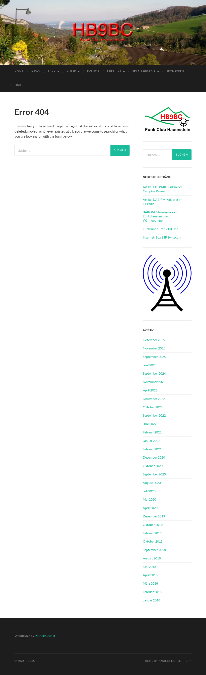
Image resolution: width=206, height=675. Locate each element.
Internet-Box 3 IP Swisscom (162, 237)
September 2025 (154, 356)
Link (17, 84)
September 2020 (154, 474)
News (35, 71)
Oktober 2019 (153, 524)
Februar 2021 (152, 449)
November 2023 (154, 382)
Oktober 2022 (153, 407)
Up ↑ (188, 660)
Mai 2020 (149, 499)
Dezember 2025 (154, 340)
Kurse (71, 71)
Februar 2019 (152, 533)
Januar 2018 (151, 600)
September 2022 (154, 415)
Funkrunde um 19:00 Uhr (160, 229)
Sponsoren (175, 71)
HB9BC (30, 660)
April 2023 (150, 390)
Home (18, 71)
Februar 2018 (152, 592)
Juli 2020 (149, 491)
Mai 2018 (149, 566)
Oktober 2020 (153, 466)
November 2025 (154, 348)
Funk (52, 71)
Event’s (93, 71)
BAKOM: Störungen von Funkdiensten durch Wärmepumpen (160, 216)
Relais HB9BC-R (144, 71)
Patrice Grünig (45, 635)
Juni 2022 (150, 424)
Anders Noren (170, 660)
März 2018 (150, 583)
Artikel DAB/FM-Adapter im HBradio (162, 202)
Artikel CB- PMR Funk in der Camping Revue (162, 189)
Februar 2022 (152, 432)
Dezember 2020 (154, 457)
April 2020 (150, 508)
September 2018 (154, 550)
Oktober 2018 (153, 541)
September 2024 (154, 373)
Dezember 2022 (154, 398)
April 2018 (150, 575)
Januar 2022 (151, 440)
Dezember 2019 (154, 516)
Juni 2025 (150, 365)
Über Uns (114, 71)
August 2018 (152, 558)
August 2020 (152, 482)
